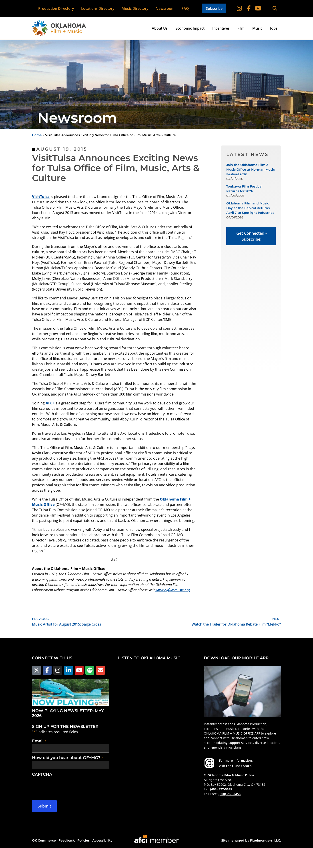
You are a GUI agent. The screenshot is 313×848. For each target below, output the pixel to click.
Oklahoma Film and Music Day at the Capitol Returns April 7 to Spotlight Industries (250, 208)
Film (241, 28)
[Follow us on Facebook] (46, 670)
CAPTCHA (42, 773)
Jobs (273, 28)
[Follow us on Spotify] (88, 670)
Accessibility (102, 840)
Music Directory (135, 8)
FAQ (185, 8)
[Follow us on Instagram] (57, 670)
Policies (83, 840)
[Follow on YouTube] (258, 8)
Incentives (221, 28)
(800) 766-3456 (230, 794)
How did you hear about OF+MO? (67, 757)
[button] (274, 8)
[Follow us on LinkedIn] (67, 670)
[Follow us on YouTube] (77, 670)
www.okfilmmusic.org (172, 590)
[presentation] (66, 785)
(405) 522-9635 (221, 789)
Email (39, 740)
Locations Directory (97, 8)
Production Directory (56, 8)
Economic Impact (190, 28)
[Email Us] (98, 670)
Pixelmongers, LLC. (265, 840)
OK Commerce (44, 840)
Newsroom (165, 8)
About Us (160, 28)
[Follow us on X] (36, 670)
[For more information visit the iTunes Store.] (209, 763)
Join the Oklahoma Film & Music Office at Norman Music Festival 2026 (250, 169)
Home (37, 135)
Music (257, 28)
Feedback (66, 840)
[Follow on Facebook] (249, 8)
